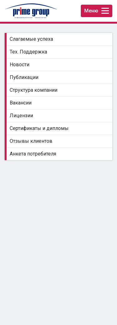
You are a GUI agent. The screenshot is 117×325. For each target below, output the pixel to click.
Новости (19, 64)
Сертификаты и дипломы (39, 128)
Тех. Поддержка (28, 52)
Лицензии (21, 115)
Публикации (24, 77)
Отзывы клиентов (31, 141)
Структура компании (33, 90)
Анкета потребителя (33, 154)
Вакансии (21, 103)
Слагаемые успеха (31, 39)
